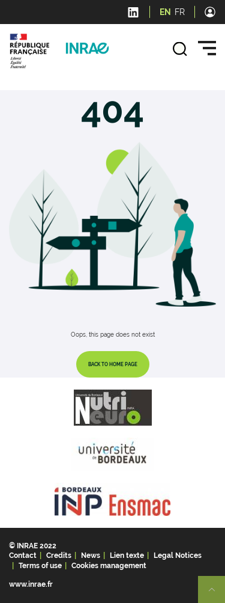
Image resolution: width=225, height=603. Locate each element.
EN (165, 12)
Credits (58, 555)
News (90, 555)
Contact (23, 555)
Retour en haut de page (216, 594)
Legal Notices (178, 555)
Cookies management (108, 566)
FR (180, 12)
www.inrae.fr (31, 584)
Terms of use (40, 566)
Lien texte (127, 555)
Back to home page (112, 364)
